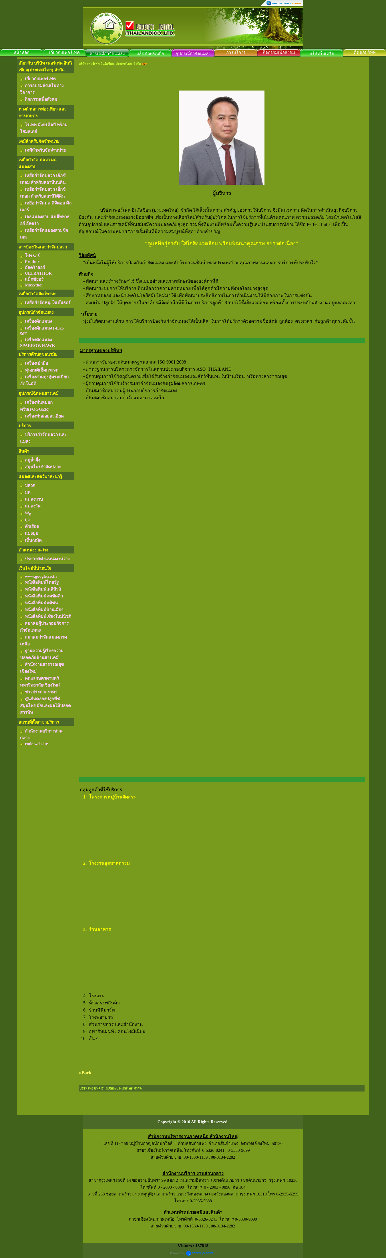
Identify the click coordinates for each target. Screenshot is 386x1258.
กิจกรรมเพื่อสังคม (279, 52)
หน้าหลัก (21, 52)
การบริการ (236, 52)
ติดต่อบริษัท (365, 52)
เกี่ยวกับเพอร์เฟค (64, 52)
